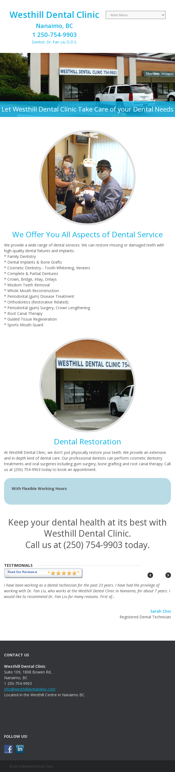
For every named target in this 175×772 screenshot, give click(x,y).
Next (168, 575)
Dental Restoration (87, 441)
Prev (150, 575)
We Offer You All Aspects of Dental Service (87, 234)
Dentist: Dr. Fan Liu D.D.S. (54, 27)
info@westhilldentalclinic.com (29, 689)
